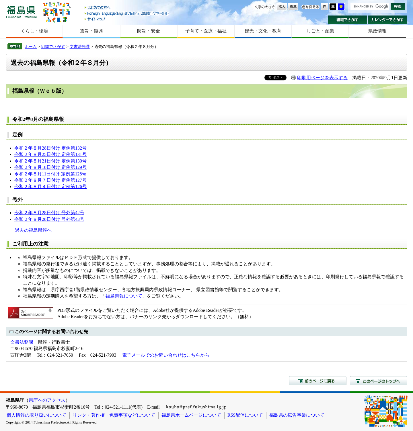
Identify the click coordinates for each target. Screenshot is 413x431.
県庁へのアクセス (47, 400)
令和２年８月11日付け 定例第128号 (50, 173)
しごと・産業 (320, 30)
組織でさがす (347, 20)
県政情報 (377, 30)
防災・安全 (148, 30)
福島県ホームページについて (191, 415)
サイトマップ (127, 19)
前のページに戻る (317, 380)
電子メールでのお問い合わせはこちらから (165, 355)
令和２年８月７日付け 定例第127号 (50, 180)
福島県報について (124, 295)
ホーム (31, 46)
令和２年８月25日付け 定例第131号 (50, 154)
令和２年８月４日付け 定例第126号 (50, 186)
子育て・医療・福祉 (206, 30)
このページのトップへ (378, 380)
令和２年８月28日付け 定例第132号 (50, 148)
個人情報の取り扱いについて (36, 415)
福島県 (21, 12)
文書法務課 (80, 46)
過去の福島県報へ (33, 230)
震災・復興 (91, 30)
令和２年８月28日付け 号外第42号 (49, 212)
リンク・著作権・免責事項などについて (114, 415)
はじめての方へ (127, 8)
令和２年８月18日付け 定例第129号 (50, 167)
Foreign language (127, 13)
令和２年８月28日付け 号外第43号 (49, 219)
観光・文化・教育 (263, 30)
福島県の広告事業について (296, 415)
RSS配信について (245, 415)
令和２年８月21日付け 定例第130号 (50, 161)
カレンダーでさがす (387, 20)
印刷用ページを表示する (322, 77)
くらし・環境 (34, 30)
